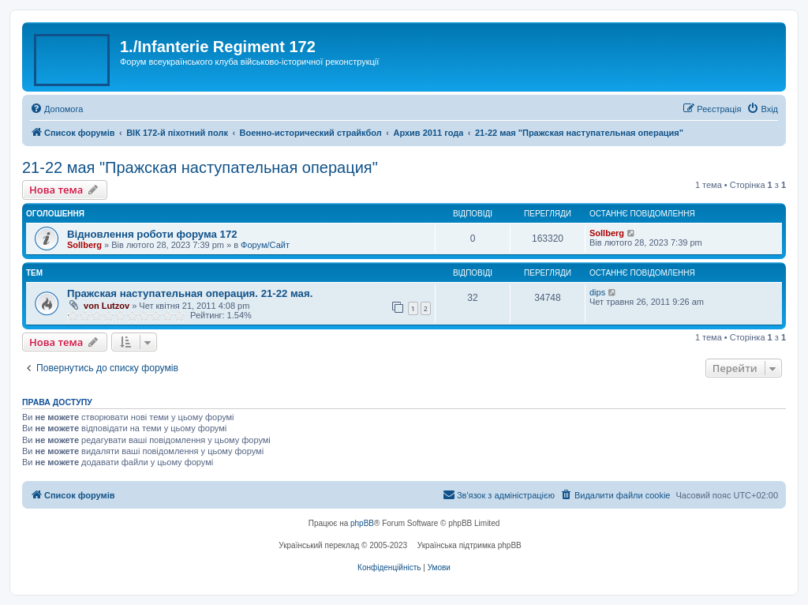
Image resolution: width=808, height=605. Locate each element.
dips (597, 292)
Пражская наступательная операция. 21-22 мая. (189, 293)
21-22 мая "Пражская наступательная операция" (200, 167)
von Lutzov (106, 305)
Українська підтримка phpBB (469, 545)
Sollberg (84, 245)
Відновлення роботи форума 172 (152, 234)
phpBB (362, 523)
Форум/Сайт (265, 245)
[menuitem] (56, 109)
